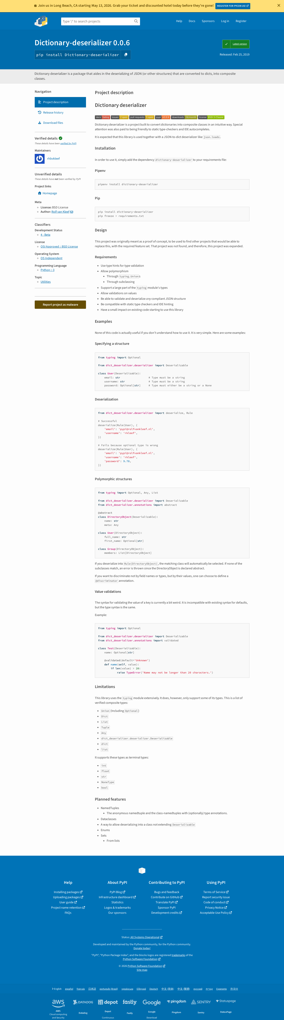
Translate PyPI (165, 902)
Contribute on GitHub (165, 897)
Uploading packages (66, 897)
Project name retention (66, 907)
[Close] (279, 5)
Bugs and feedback (166, 892)
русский (197, 989)
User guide (66, 902)
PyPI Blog (116, 892)
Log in (225, 21)
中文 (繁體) (184, 989)
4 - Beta (45, 235)
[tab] (60, 102)
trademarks (178, 955)
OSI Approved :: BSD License (59, 246)
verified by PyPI (68, 143)
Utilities (46, 282)
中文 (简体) (168, 989)
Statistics (117, 902)
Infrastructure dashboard (116, 897)
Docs (192, 21)
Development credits (165, 913)
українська (127, 989)
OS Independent (51, 258)
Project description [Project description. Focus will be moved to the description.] (53, 102)
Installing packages (66, 892)
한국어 (234, 989)
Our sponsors (117, 913)
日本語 (92, 989)
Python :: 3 (47, 270)
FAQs (68, 913)
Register (241, 21)
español (69, 989)
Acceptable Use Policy (214, 913)
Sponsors (208, 21)
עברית (209, 989)
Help (179, 21)
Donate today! (142, 948)
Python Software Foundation (140, 959)
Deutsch (153, 989)
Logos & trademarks (117, 907)
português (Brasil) (109, 989)
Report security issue (216, 897)
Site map (142, 970)
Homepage (47, 193)
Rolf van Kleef (60, 212)
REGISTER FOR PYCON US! (231, 6)
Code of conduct (214, 902)
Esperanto (221, 989)
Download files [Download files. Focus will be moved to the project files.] (50, 123)
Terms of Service (214, 892)
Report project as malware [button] (60, 304)
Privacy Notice (214, 907)
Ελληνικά (141, 989)
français (81, 989)
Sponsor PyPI (167, 907)
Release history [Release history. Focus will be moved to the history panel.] (50, 112)
